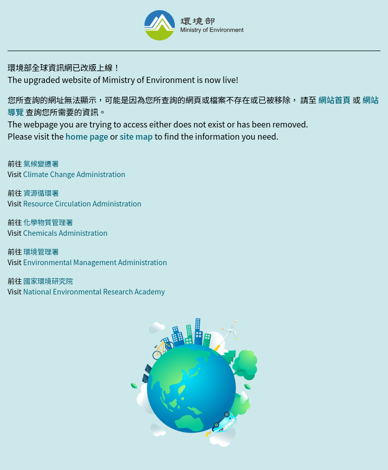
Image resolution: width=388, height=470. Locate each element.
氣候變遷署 (41, 163)
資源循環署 (41, 193)
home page (87, 136)
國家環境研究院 (48, 281)
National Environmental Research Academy (94, 291)
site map (136, 136)
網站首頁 (334, 100)
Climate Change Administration (74, 174)
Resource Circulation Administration (82, 203)
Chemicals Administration (65, 233)
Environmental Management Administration (95, 262)
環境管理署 (41, 251)
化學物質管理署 (48, 222)
